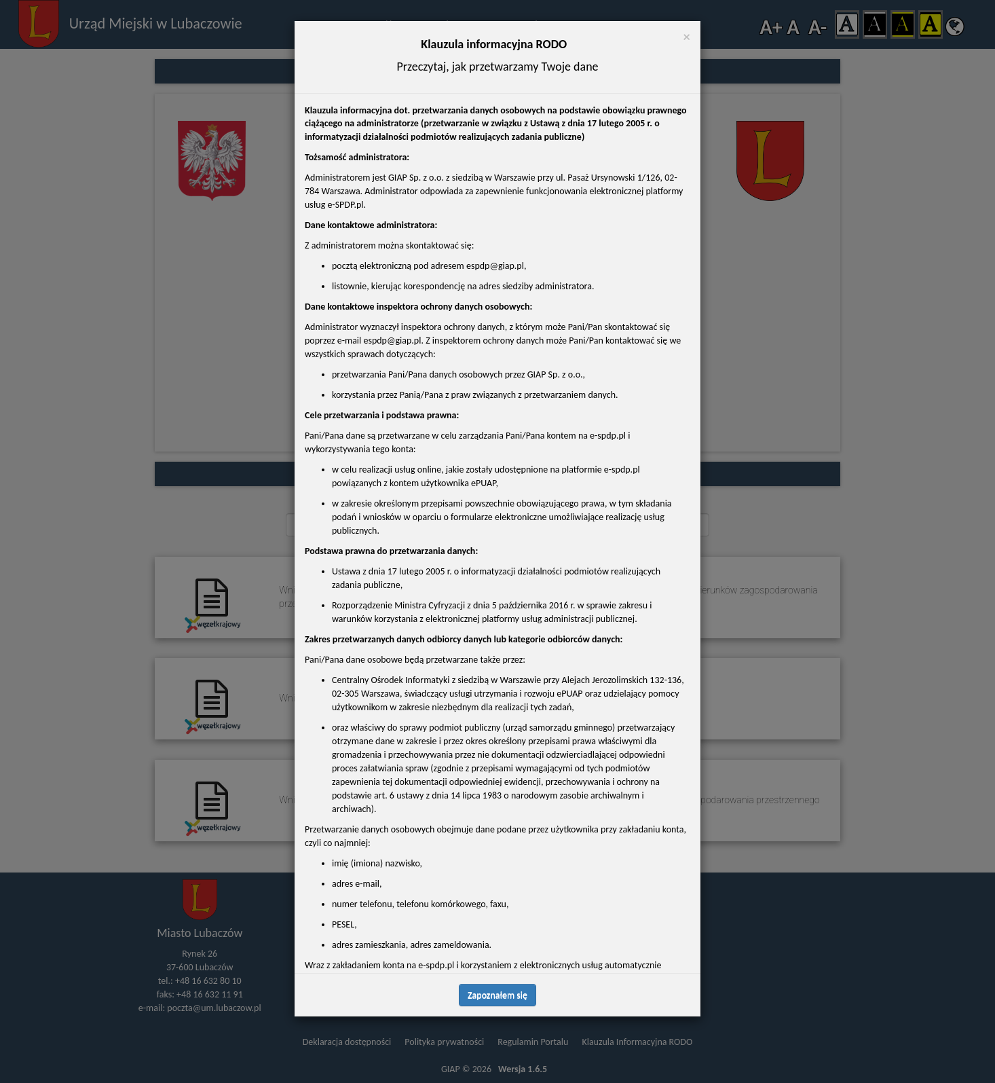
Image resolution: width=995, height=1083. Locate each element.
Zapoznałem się (497, 995)
